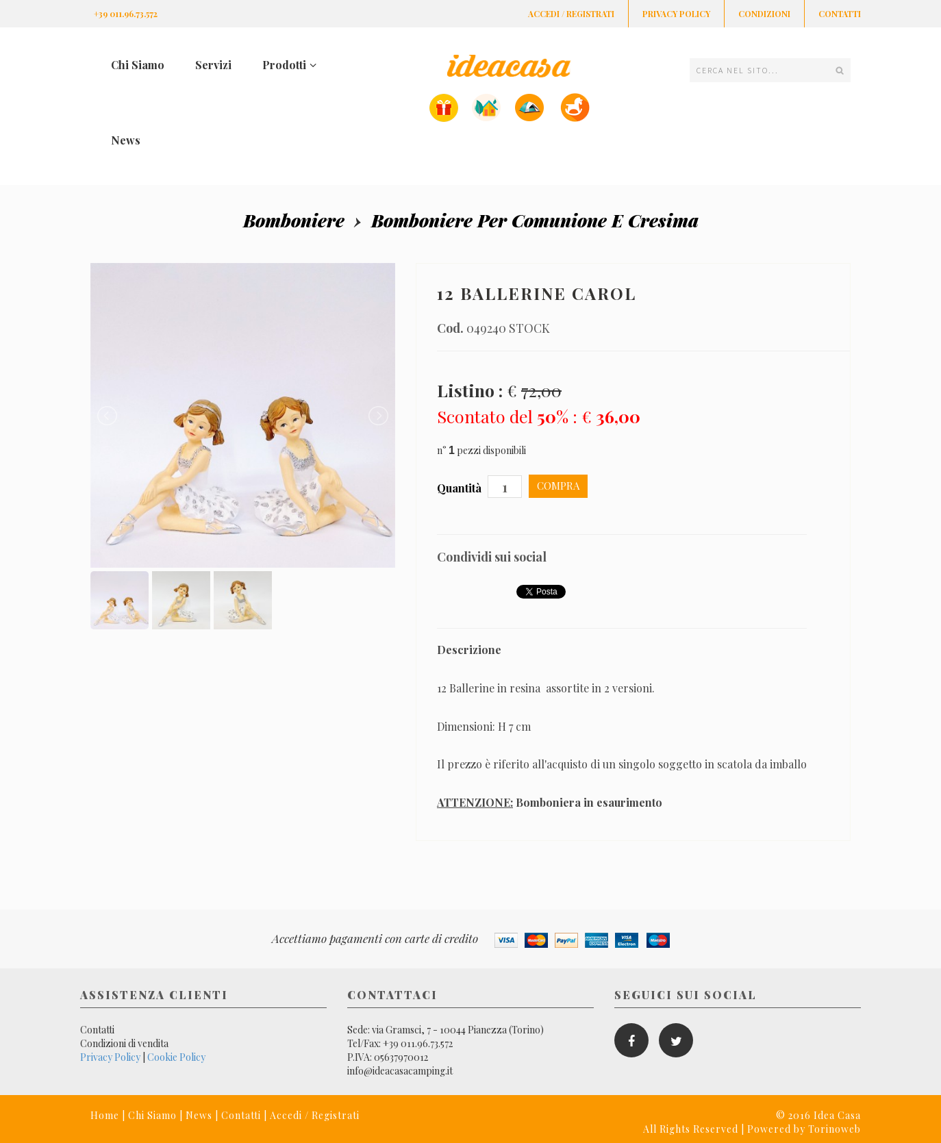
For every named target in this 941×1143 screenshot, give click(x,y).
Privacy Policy (676, 13)
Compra (558, 485)
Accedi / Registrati (571, 13)
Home (104, 1115)
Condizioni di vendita (124, 1043)
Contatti (839, 13)
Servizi (213, 65)
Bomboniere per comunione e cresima (535, 220)
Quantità (460, 488)
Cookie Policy (176, 1057)
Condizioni (764, 13)
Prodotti (289, 65)
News (125, 140)
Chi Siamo (137, 65)
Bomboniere (293, 220)
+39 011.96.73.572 (126, 13)
